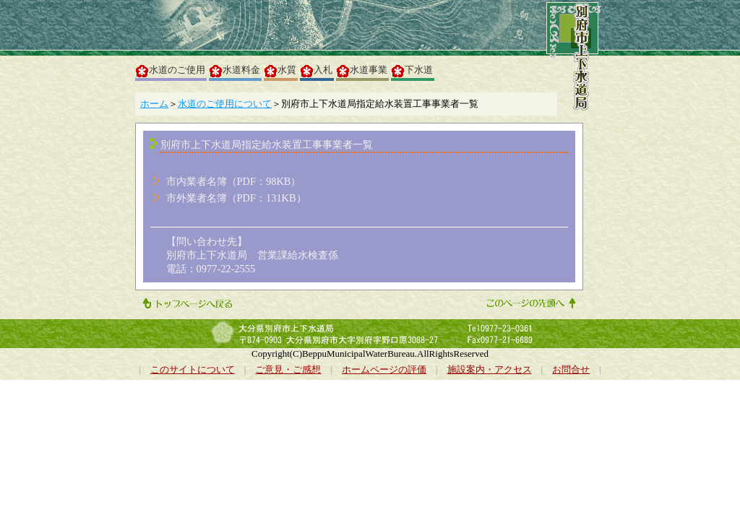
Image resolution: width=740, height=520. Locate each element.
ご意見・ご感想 (288, 369)
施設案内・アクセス (489, 369)
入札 (316, 71)
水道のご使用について (225, 103)
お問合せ (571, 369)
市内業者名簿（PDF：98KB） (233, 181)
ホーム (154, 103)
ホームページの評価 (384, 369)
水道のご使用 (170, 71)
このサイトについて (192, 369)
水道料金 (235, 71)
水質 (280, 71)
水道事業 (362, 71)
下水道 (412, 71)
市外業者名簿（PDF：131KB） (236, 198)
